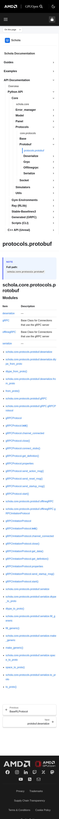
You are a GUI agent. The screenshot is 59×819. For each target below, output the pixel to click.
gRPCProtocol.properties (20, 463)
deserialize (8, 313)
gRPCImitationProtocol (18, 521)
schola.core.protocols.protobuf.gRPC (26, 398)
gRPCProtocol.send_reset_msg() (24, 478)
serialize (7, 343)
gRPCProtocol (14, 418)
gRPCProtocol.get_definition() (22, 456)
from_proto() (13, 391)
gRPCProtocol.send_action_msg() (25, 471)
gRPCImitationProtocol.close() (22, 543)
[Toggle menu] (6, 19)
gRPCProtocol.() (17, 425)
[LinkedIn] (26, 772)
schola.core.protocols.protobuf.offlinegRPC (29, 501)
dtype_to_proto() (15, 608)
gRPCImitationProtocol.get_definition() (27, 558)
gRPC (6, 320)
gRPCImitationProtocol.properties (24, 566)
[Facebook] (7, 772)
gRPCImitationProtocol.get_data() (24, 551)
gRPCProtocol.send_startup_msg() (25, 486)
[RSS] (30, 779)
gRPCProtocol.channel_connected (25, 433)
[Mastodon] (52, 772)
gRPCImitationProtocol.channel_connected (30, 536)
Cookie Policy (43, 810)
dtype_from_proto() (16, 371)
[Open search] (41, 6)
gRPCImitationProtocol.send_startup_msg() (30, 574)
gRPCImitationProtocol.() (21, 528)
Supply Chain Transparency (29, 800)
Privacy (20, 791)
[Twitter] (43, 772)
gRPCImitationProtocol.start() (22, 581)
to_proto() (11, 687)
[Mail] (38, 779)
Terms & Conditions (19, 810)
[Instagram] (17, 772)
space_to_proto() (15, 667)
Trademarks (36, 791)
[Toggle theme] (53, 6)
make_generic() (14, 647)
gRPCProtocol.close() (18, 440)
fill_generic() (12, 628)
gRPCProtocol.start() (17, 493)
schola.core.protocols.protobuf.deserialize (29, 352)
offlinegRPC (9, 332)
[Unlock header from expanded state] (52, 19)
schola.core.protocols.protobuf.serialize (27, 589)
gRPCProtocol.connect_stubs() (23, 448)
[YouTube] (21, 779)
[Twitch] (35, 772)
